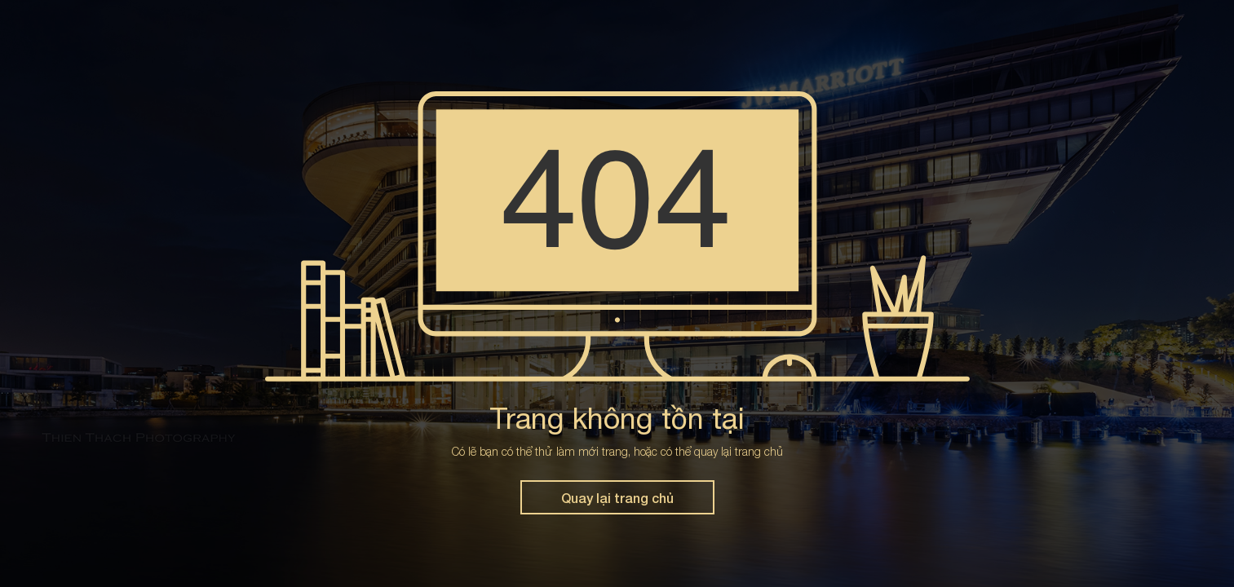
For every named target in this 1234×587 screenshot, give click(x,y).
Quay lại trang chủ (617, 497)
